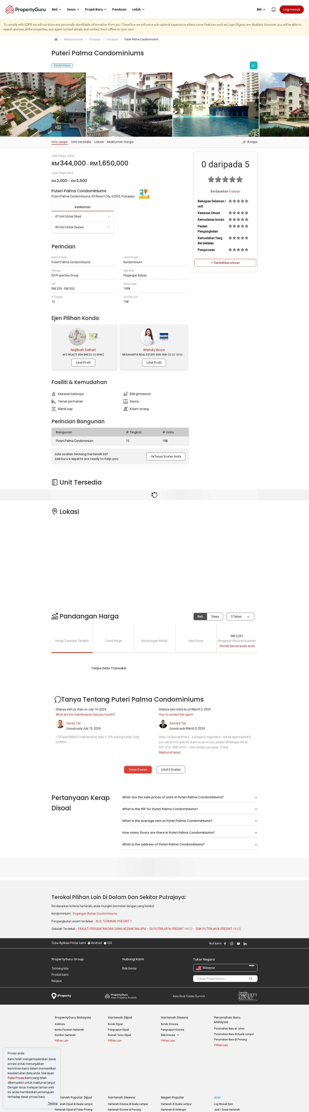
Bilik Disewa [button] (170, 1035)
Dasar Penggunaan (64, 1102)
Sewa (215, 616)
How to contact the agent (176, 714)
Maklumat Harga (120, 142)
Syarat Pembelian (151, 1102)
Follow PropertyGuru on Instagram (231, 943)
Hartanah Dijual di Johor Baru (72, 1076)
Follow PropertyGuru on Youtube (238, 943)
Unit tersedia (81, 142)
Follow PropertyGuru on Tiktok (256, 943)
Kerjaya (57, 981)
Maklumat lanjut (170, 752)
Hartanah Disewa (174, 1017)
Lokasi (99, 142)
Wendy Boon (154, 349)
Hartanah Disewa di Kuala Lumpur (128, 1065)
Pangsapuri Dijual (118, 1029)
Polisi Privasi (16, 1078)
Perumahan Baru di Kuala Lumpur (234, 1034)
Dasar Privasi (125, 1102)
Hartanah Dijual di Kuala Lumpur (74, 1065)
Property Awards (121, 996)
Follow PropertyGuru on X (251, 943)
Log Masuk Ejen (223, 1065)
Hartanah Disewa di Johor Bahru (127, 1076)
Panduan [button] (119, 9)
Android (95, 943)
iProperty (61, 996)
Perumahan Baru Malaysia (227, 1019)
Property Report (248, 996)
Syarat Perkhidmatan (96, 1102)
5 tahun (236, 616)
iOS (108, 943)
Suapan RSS (221, 1076)
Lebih (139, 9)
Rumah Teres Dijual (119, 1035)
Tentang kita (60, 968)
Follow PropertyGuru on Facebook (225, 943)
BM (262, 9)
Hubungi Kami (133, 959)
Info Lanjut (60, 142)
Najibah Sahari (83, 349)
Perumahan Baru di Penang (230, 1039)
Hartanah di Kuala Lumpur (176, 1065)
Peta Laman (221, 1082)
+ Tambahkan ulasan (225, 262)
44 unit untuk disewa (82, 227)
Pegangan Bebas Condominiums (95, 913)
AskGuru (60, 1024)
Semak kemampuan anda (237, 646)
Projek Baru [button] (96, 9)
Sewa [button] (74, 9)
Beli (200, 616)
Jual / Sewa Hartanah (227, 1071)
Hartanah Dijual (120, 1017)
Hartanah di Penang (173, 1076)
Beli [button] (57, 9)
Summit (189, 996)
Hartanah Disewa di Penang (124, 1071)
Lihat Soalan (171, 769)
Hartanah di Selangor (173, 1071)
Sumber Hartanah (65, 1035)
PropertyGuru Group (68, 959)
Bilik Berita (129, 968)
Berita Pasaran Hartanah (69, 1029)
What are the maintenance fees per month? (85, 714)
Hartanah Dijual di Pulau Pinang (73, 1071)
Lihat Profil (83, 362)
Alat (217, 1059)
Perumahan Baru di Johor (229, 1028)
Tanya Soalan (138, 769)
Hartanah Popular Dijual (73, 1059)
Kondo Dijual (115, 1024)
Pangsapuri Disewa (172, 1029)
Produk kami (60, 974)
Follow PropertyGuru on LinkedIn (245, 943)
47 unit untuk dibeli (82, 216)
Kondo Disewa (169, 1024)
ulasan (234, 191)
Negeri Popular (172, 1059)
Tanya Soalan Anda (166, 456)
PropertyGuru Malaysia (73, 1017)
